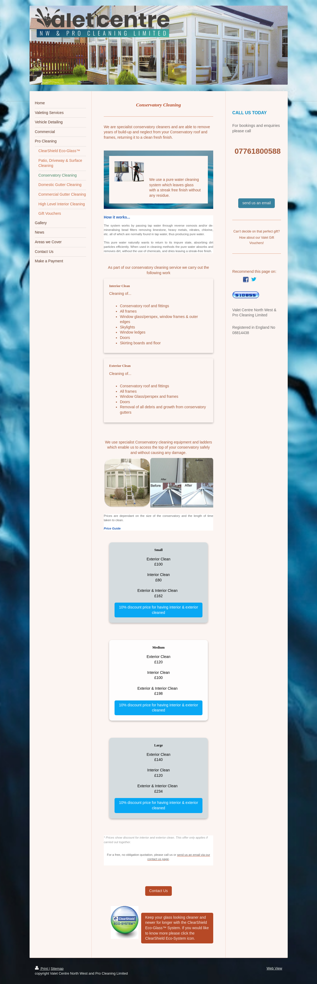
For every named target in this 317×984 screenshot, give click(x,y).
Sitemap (57, 969)
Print (42, 969)
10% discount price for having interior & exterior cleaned (158, 610)
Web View (274, 968)
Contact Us (158, 891)
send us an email (256, 203)
